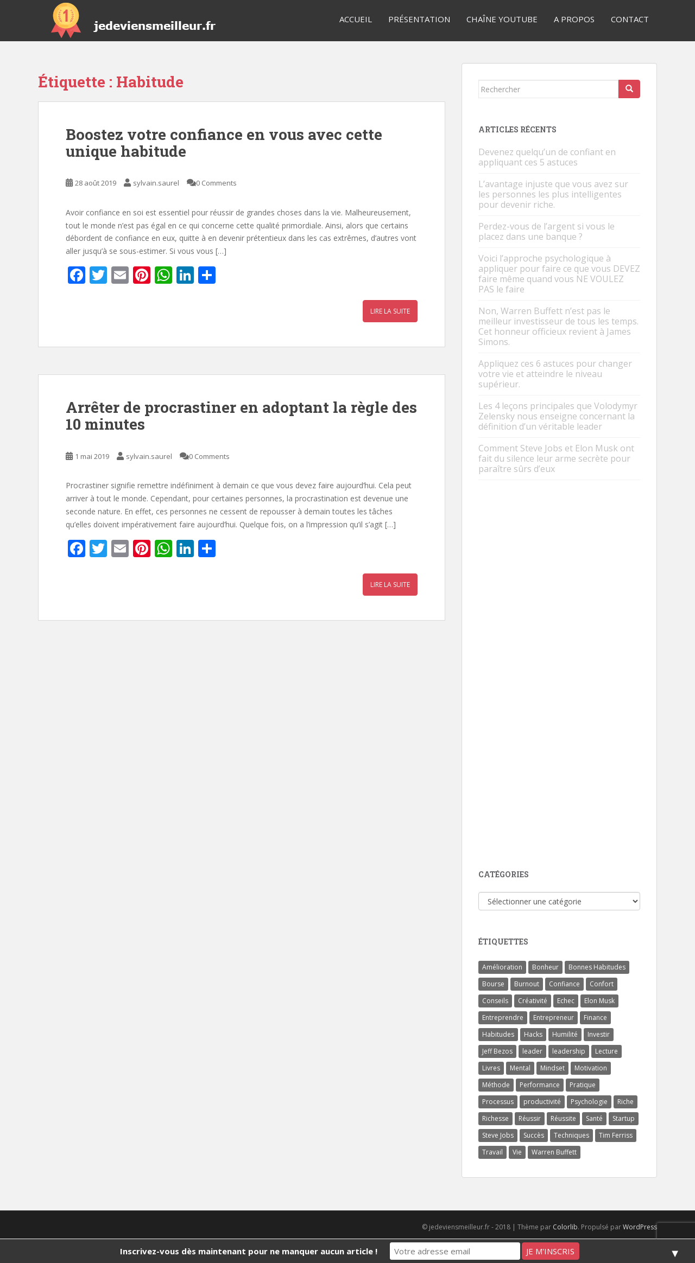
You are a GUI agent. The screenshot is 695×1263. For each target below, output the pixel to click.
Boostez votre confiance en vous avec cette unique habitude (224, 142)
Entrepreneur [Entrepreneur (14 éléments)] (553, 1017)
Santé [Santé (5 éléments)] (594, 1118)
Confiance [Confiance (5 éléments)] (564, 983)
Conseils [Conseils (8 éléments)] (495, 1000)
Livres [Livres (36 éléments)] (491, 1068)
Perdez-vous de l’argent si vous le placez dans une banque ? (546, 231)
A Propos (574, 19)
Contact (630, 19)
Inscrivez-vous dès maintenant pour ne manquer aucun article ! (248, 1251)
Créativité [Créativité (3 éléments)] (532, 1000)
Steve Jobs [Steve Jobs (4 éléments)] (498, 1135)
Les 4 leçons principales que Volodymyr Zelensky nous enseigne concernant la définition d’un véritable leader (557, 416)
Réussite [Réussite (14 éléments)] (563, 1118)
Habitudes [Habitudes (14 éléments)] (498, 1034)
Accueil (355, 19)
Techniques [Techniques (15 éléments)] (571, 1135)
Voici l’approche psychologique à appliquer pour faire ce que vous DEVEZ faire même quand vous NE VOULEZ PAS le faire (559, 273)
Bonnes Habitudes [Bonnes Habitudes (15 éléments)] (597, 967)
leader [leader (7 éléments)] (532, 1051)
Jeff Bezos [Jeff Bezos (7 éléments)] (497, 1051)
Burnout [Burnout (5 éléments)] (526, 983)
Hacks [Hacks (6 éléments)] (533, 1034)
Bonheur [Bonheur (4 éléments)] (545, 967)
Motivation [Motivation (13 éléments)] (590, 1068)
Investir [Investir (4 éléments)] (598, 1034)
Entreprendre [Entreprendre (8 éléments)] (502, 1017)
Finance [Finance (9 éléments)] (595, 1017)
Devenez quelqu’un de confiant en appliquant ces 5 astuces (547, 157)
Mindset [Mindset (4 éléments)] (552, 1068)
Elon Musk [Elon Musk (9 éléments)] (599, 1000)
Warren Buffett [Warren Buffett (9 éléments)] (554, 1152)
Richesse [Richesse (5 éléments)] (495, 1118)
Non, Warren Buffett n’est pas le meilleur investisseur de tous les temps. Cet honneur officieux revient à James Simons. (558, 326)
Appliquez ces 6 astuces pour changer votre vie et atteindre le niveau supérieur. (555, 374)
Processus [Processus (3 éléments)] (498, 1101)
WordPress (640, 1227)
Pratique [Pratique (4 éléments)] (583, 1084)
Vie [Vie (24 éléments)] (517, 1152)
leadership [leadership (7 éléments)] (568, 1051)
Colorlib (565, 1227)
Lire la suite (390, 311)
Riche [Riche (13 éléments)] (625, 1101)
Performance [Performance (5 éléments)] (540, 1084)
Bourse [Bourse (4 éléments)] (493, 983)
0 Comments (216, 183)
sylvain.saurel (156, 183)
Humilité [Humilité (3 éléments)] (565, 1034)
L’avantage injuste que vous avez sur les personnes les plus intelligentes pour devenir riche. (553, 194)
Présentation (419, 19)
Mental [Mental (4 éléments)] (520, 1068)
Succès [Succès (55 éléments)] (533, 1135)
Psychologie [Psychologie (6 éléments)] (589, 1101)
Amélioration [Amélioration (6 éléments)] (502, 967)
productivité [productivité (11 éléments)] (542, 1101)
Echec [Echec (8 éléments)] (565, 1000)
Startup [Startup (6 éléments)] (623, 1118)
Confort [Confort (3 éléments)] (602, 983)
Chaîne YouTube (502, 19)
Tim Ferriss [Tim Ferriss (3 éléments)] (616, 1135)
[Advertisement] (559, 675)
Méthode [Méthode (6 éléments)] (496, 1084)
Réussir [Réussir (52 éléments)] (530, 1118)
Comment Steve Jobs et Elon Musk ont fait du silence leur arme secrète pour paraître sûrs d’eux (556, 458)
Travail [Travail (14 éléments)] (492, 1152)
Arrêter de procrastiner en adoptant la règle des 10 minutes (241, 415)
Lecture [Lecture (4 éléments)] (606, 1051)
